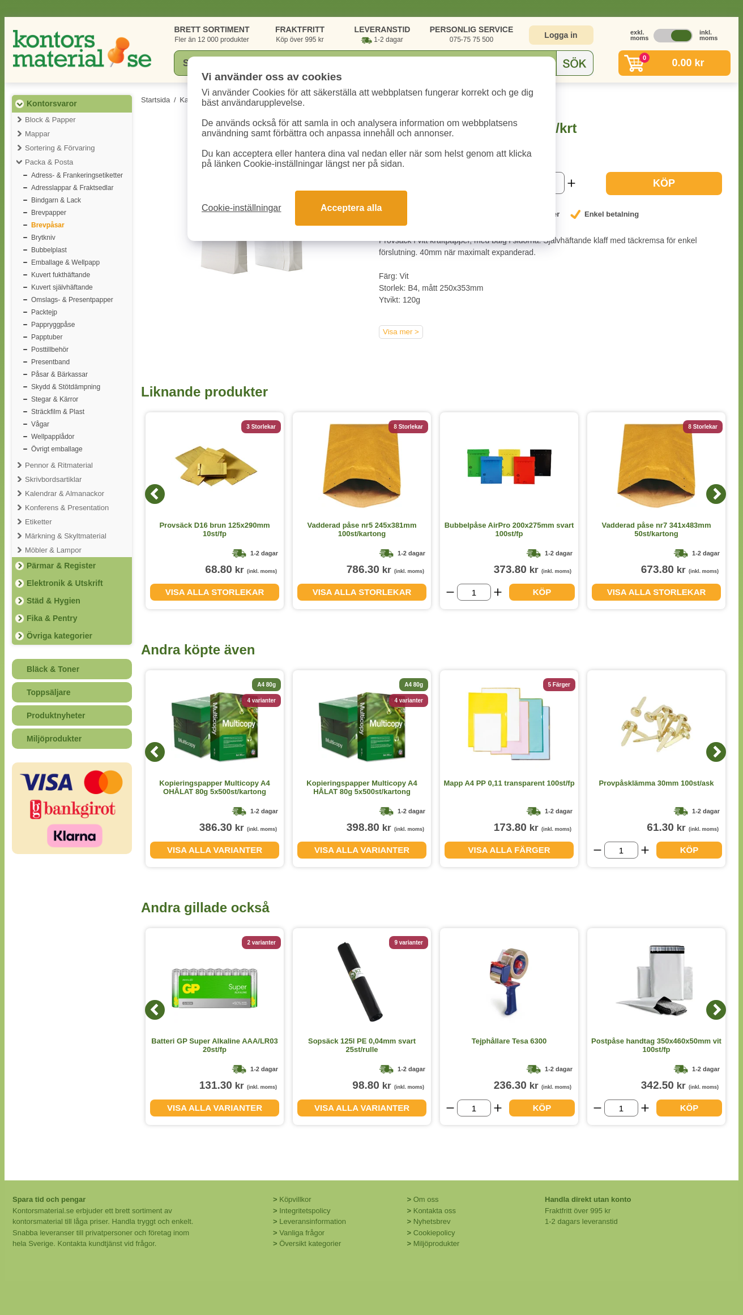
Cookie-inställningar (241, 208)
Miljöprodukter (54, 738)
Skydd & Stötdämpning (65, 387)
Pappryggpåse (53, 325)
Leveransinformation (312, 1221)
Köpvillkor (295, 1199)
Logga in (560, 35)
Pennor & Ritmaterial (59, 465)
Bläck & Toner (53, 669)
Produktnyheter (56, 715)
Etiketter (38, 522)
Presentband (50, 362)
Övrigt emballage (57, 449)
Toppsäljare (49, 692)
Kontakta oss (434, 1210)
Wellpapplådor (53, 437)
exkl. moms (636, 35)
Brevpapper (48, 213)
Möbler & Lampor (53, 550)
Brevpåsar (48, 225)
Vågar (40, 424)
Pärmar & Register (61, 565)
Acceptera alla (351, 208)
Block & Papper (50, 119)
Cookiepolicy (434, 1232)
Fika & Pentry (52, 618)
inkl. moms (705, 35)
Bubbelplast (49, 250)
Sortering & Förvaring (60, 148)
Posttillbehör (50, 349)
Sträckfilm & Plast (57, 412)
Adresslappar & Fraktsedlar (72, 188)
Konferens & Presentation (67, 507)
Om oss (426, 1199)
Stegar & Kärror (54, 399)
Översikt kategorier (310, 1243)
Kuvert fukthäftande (60, 275)
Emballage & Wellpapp (65, 262)
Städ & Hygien (53, 600)
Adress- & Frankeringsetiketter (77, 175)
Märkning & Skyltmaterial (65, 536)
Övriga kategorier (59, 635)
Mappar (37, 134)
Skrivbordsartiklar (53, 479)
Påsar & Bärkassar (59, 374)
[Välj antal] (474, 592)
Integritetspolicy (304, 1210)
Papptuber (46, 337)
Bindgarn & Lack (56, 200)
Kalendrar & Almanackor (64, 493)
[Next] (716, 494)
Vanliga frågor (301, 1232)
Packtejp (44, 312)
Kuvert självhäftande (62, 287)
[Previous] (155, 494)
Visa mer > (401, 331)
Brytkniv (43, 238)
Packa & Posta (49, 162)
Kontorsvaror (52, 103)
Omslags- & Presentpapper (72, 300)
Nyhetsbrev (432, 1221)
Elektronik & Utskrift (65, 583)
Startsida (155, 100)
